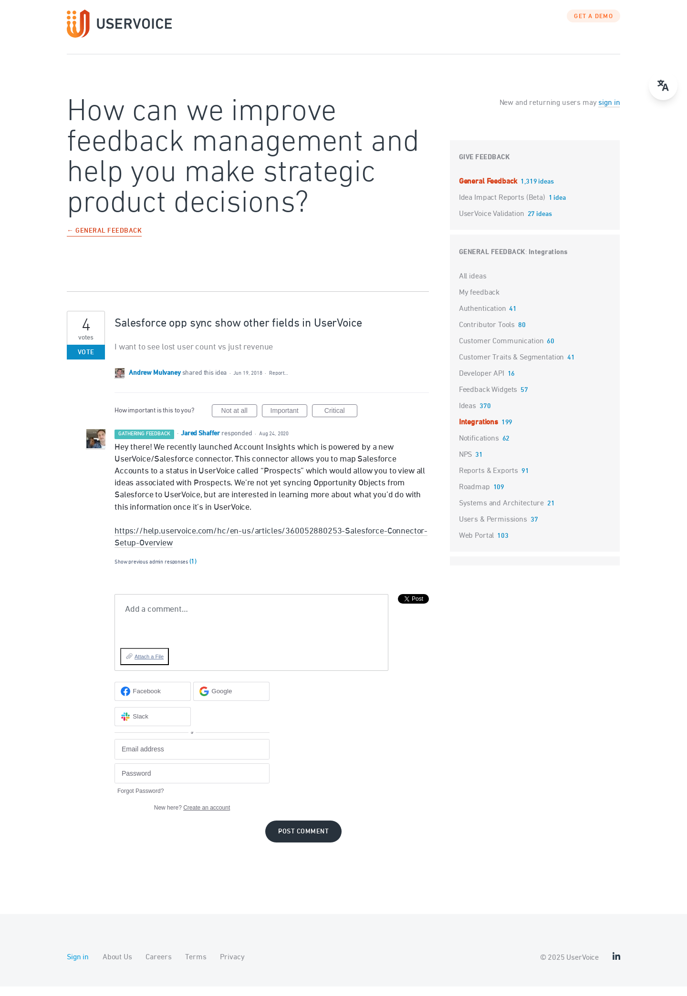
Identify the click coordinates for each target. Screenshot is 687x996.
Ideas (467, 416)
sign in (609, 112)
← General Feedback (104, 241)
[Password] (192, 783)
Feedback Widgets (488, 399)
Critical (340, 421)
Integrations (548, 262)
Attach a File (149, 666)
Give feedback (484, 167)
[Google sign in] (231, 700)
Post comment (303, 841)
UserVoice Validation (492, 223)
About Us (117, 967)
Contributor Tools (487, 335)
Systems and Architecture (501, 513)
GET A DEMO (593, 26)
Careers (158, 967)
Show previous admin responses (155, 571)
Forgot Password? (140, 800)
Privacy (232, 967)
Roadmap (474, 497)
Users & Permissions (493, 529)
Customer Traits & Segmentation (511, 367)
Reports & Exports (488, 480)
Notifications (479, 448)
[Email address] (192, 759)
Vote (86, 362)
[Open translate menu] (663, 86)
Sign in (78, 967)
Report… (278, 382)
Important (289, 421)
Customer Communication (501, 351)
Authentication (482, 318)
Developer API (481, 383)
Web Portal (476, 545)
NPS (465, 464)
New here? (192, 817)
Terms (195, 967)
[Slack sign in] (152, 726)
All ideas (473, 286)
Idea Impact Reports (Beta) (503, 207)
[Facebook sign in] (152, 700)
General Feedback (489, 191)
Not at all (239, 421)
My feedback (479, 302)
